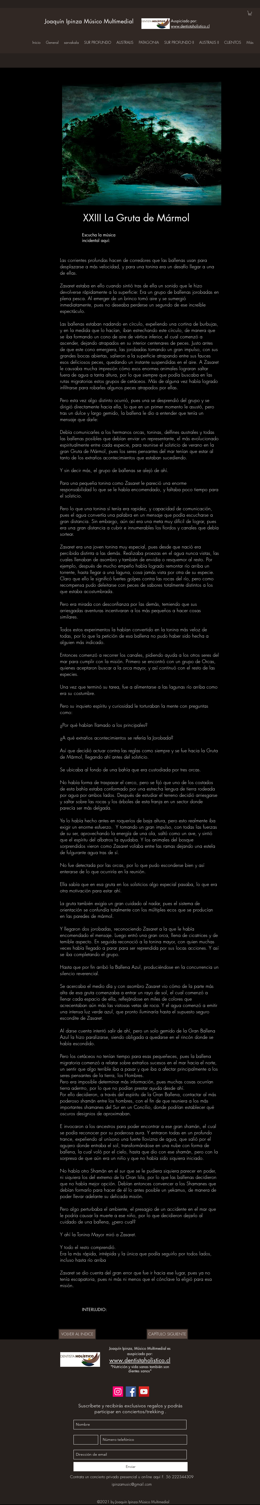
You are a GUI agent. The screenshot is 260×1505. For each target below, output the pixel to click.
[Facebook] (131, 1391)
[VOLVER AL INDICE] (77, 1334)
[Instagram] (118, 1391)
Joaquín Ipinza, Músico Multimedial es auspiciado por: (140, 1351)
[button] (250, 13)
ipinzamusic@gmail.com (132, 1484)
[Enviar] (130, 1466)
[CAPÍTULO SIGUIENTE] (167, 1334)
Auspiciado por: (184, 20)
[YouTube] (144, 1391)
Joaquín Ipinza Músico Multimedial (89, 21)
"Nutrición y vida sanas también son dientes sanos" (140, 1368)
